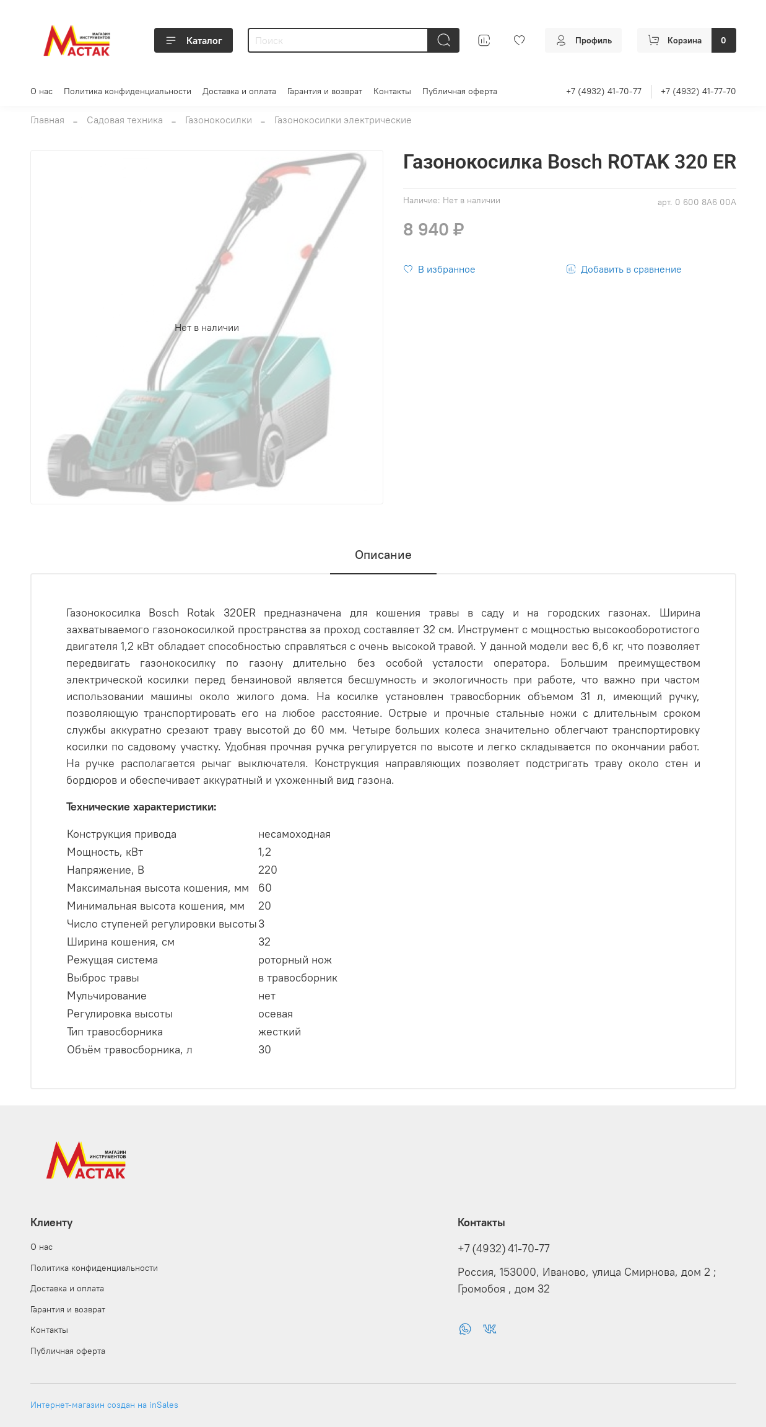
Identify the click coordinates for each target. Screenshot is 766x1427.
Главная (47, 119)
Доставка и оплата (239, 91)
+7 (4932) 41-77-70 (698, 91)
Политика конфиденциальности (127, 91)
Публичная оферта (459, 91)
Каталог (193, 40)
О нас (41, 91)
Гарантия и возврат (324, 91)
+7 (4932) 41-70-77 (604, 91)
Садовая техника (125, 119)
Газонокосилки (218, 119)
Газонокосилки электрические (343, 119)
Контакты (392, 91)
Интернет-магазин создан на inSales (104, 1404)
